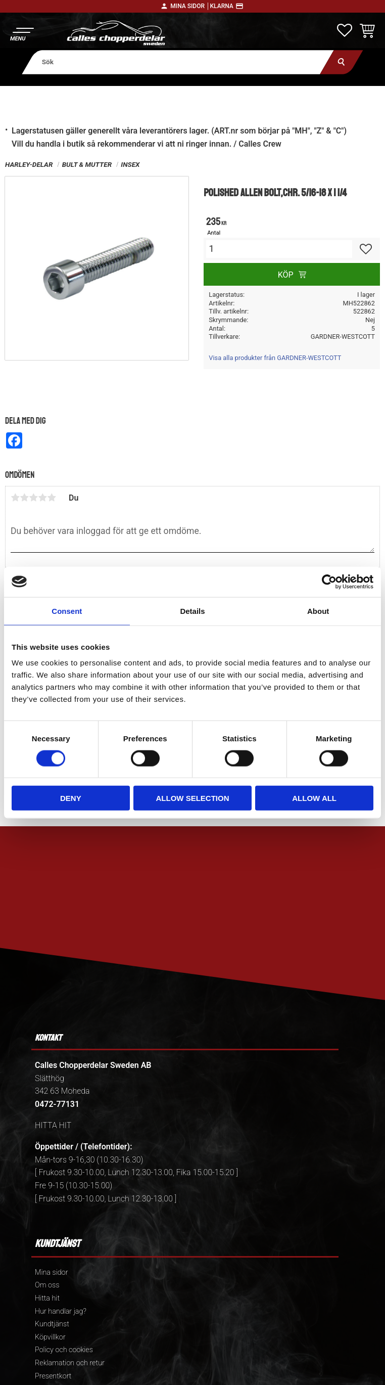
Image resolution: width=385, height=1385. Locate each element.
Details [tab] (192, 610)
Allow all (314, 798)
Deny (70, 798)
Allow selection (192, 798)
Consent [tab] (67, 610)
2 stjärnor (24, 497)
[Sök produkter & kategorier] (178, 62)
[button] (21, 33)
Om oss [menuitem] (47, 1285)
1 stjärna (15, 497)
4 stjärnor (42, 497)
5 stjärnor (51, 497)
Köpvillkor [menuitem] (50, 1337)
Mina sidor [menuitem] (51, 1272)
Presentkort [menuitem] (53, 1376)
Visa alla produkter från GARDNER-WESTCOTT (275, 358)
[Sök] (341, 62)
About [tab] (318, 610)
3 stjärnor (33, 497)
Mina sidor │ (190, 6)
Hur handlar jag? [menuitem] (60, 1311)
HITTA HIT (53, 1125)
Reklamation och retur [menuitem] (70, 1363)
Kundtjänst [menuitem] (52, 1324)
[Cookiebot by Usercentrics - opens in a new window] (329, 581)
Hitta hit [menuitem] (47, 1298)
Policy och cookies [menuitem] (64, 1350)
